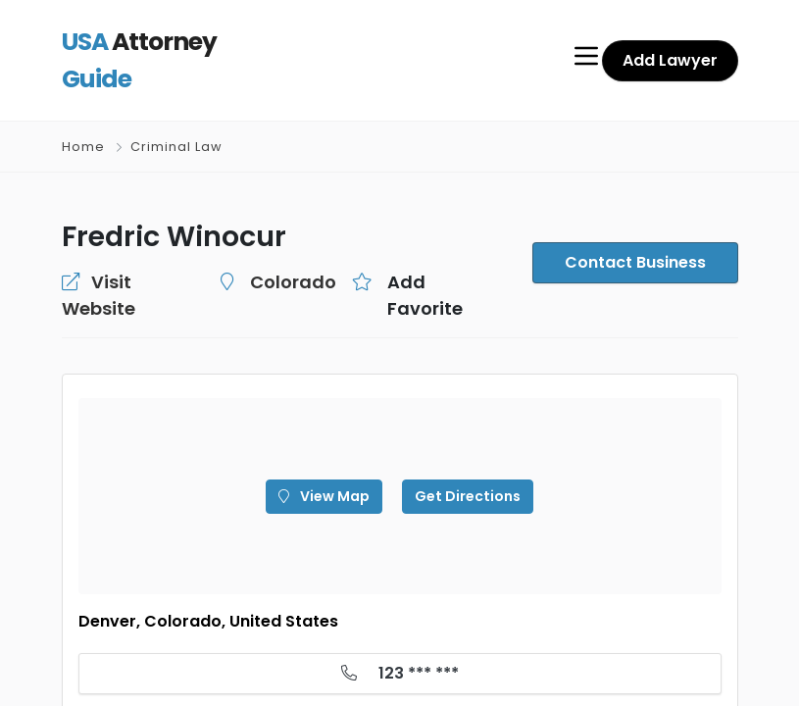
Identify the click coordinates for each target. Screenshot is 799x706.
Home (83, 114)
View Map (330, 437)
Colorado (266, 249)
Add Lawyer (673, 43)
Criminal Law (174, 114)
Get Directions (462, 437)
